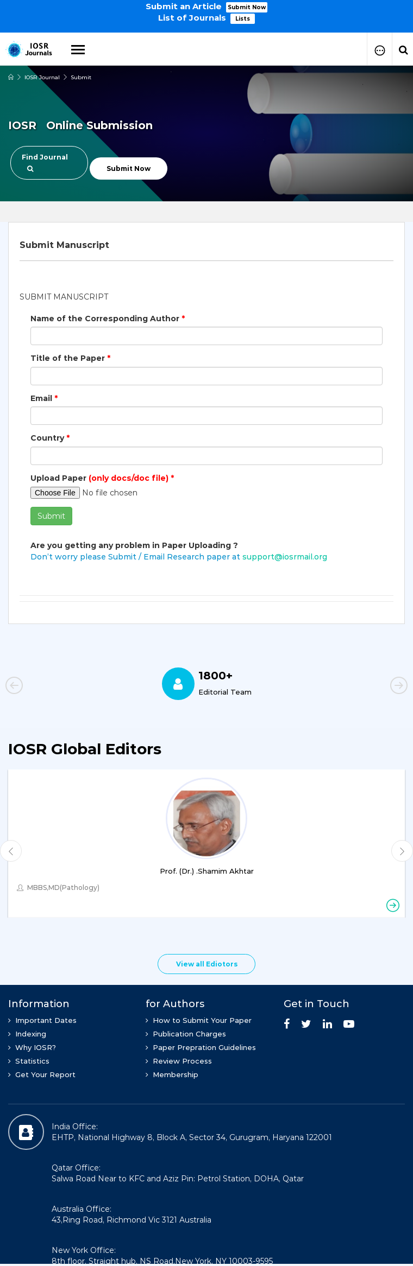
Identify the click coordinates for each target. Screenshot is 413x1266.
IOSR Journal (42, 77)
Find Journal (45, 162)
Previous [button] (32, 687)
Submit (81, 77)
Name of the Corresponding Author (107, 318)
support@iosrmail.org (284, 557)
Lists (242, 18)
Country (50, 438)
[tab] (206, 245)
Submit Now (247, 7)
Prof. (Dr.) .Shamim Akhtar (207, 871)
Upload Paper (102, 478)
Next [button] (380, 687)
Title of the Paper (70, 358)
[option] (206, 11)
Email (44, 398)
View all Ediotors (206, 964)
